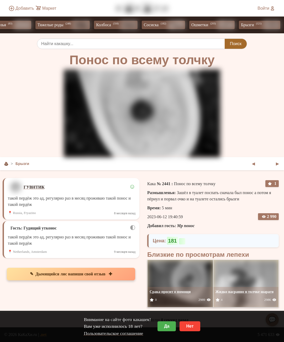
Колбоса (118, 25)
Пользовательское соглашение (113, 333)
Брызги (262, 25)
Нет (189, 326)
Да (166, 326)
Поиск (235, 43)
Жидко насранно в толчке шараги (244, 292)
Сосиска (166, 25)
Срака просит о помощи (170, 292)
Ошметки (214, 25)
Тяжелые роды (65, 25)
